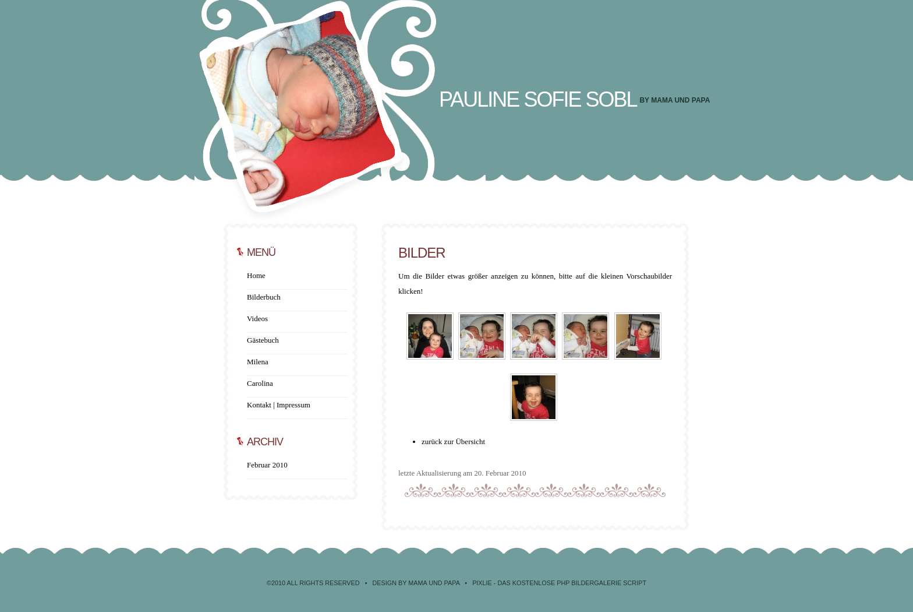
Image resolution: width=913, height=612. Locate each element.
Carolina (260, 383)
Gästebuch (263, 340)
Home (256, 275)
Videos (257, 318)
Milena (257, 361)
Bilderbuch (264, 297)
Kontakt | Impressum (278, 404)
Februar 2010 (267, 464)
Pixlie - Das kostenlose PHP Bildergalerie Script (559, 582)
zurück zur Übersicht (453, 441)
